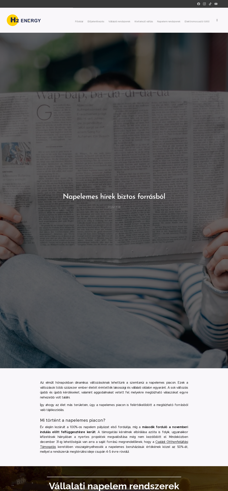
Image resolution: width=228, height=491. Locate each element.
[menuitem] (148, 20)
